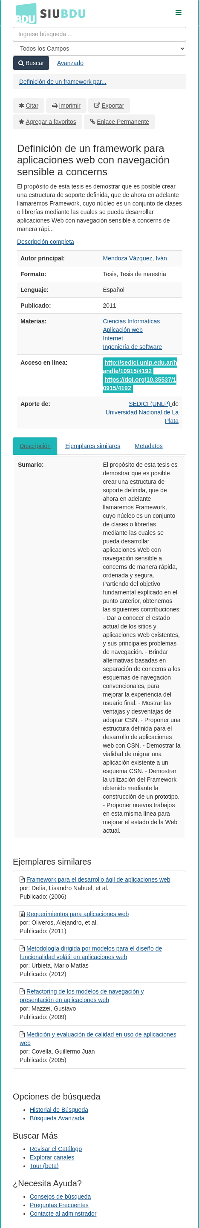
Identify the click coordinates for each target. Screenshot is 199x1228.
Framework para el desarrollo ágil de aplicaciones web (98, 879)
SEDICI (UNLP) (150, 403)
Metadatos (148, 446)
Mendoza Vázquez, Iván (135, 258)
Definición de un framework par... (63, 81)
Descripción (35, 446)
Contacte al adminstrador (63, 1213)
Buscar (31, 63)
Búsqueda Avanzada (57, 1118)
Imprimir (70, 105)
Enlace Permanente (123, 121)
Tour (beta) (44, 1165)
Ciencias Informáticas (131, 321)
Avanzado (70, 63)
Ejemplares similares (92, 446)
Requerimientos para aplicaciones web (77, 914)
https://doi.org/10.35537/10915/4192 (139, 383)
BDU (24, 13)
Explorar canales (52, 1157)
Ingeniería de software (132, 346)
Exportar (112, 105)
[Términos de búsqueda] (99, 34)
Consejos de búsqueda (60, 1196)
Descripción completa (45, 241)
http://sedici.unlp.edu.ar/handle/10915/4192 (140, 366)
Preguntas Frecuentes (59, 1205)
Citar (32, 105)
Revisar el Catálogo (56, 1148)
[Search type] (99, 48)
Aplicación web (123, 329)
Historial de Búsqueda (59, 1109)
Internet (113, 338)
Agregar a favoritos (51, 121)
